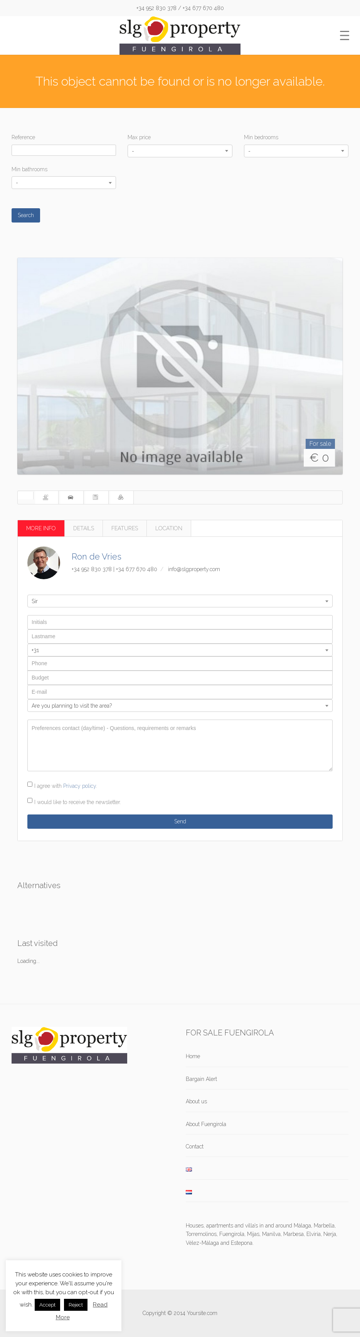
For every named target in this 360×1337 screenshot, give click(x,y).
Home (193, 1056)
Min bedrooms (261, 137)
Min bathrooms (29, 169)
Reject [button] (76, 1305)
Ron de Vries (96, 556)
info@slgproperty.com (194, 569)
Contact (195, 1146)
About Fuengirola (206, 1124)
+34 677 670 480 (136, 569)
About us (196, 1101)
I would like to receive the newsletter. (77, 802)
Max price (139, 137)
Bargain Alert (201, 1079)
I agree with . (65, 786)
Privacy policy (79, 786)
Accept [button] (47, 1305)
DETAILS (83, 528)
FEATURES (124, 528)
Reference (23, 137)
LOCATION (168, 528)
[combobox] (180, 151)
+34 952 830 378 (92, 569)
